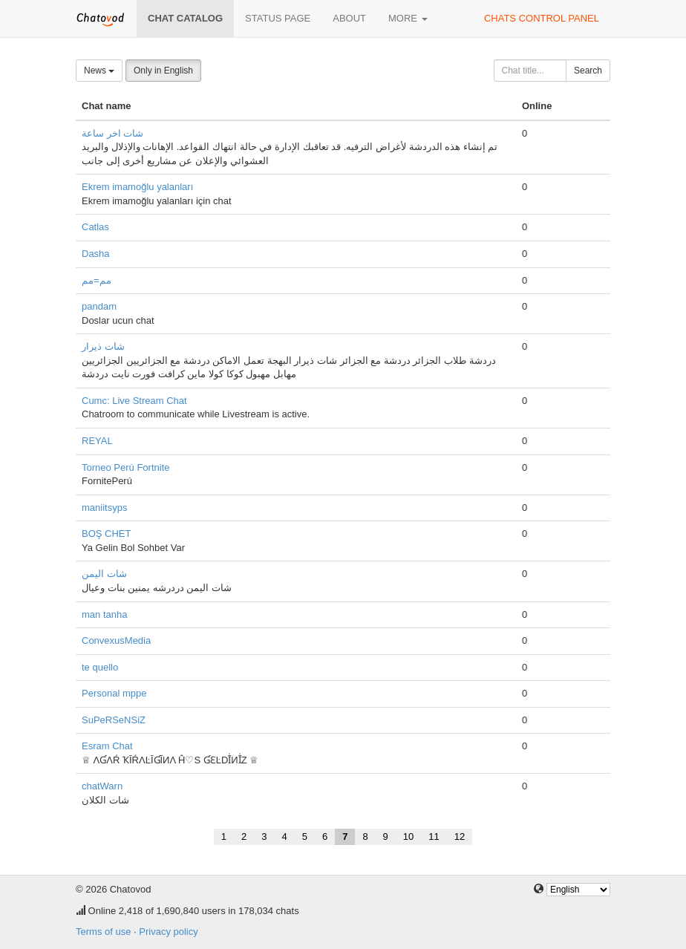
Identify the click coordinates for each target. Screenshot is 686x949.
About (349, 18)
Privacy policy (168, 931)
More (408, 18)
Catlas (95, 226)
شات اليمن (104, 573)
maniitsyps (104, 507)
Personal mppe (114, 693)
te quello (100, 667)
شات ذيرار (103, 346)
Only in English (163, 70)
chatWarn (102, 786)
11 (433, 836)
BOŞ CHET (106, 533)
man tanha (104, 614)
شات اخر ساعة (112, 133)
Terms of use (103, 931)
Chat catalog (185, 18)
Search (588, 70)
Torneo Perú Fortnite (126, 467)
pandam (99, 306)
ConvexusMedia (116, 640)
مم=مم (96, 280)
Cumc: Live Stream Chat (134, 400)
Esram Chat (107, 745)
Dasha (96, 253)
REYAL (97, 440)
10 (408, 836)
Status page (277, 18)
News (99, 70)
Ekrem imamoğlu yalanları (137, 186)
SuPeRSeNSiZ (114, 719)
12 (459, 836)
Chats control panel (541, 18)
